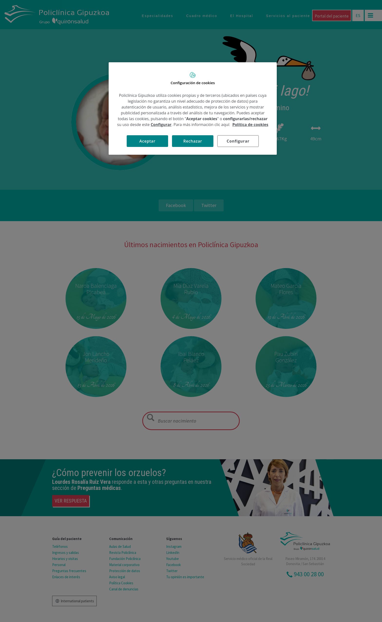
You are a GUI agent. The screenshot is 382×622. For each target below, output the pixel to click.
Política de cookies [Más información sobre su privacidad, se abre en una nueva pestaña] (250, 124)
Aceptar (147, 141)
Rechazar (192, 141)
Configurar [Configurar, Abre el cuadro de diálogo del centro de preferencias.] (238, 141)
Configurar (161, 124)
